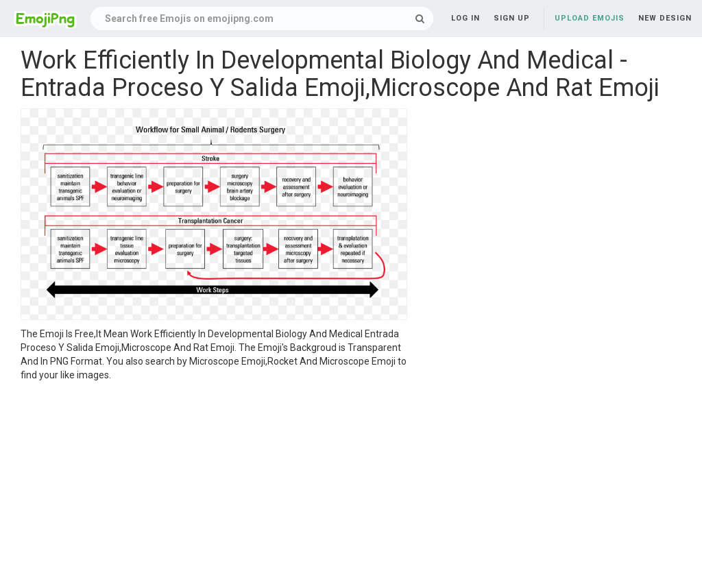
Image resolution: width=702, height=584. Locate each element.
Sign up (512, 18)
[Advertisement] (214, 485)
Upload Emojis (590, 18)
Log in (465, 18)
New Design (665, 18)
